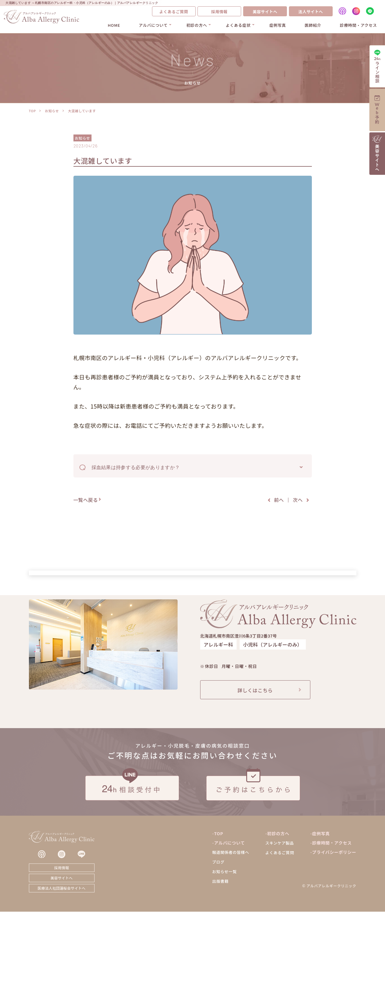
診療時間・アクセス (358, 25)
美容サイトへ (265, 11)
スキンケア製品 (279, 929)
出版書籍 (220, 968)
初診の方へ (196, 25)
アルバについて (153, 25)
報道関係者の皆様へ (230, 939)
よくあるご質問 (173, 11)
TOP (32, 110)
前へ (279, 499)
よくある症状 (238, 25)
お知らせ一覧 (224, 958)
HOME (114, 25)
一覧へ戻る (85, 499)
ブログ (218, 948)
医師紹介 (313, 25)
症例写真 (277, 25)
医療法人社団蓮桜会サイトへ (61, 974)
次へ (298, 499)
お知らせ (52, 110)
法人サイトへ (310, 11)
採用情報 (219, 11)
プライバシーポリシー (334, 939)
